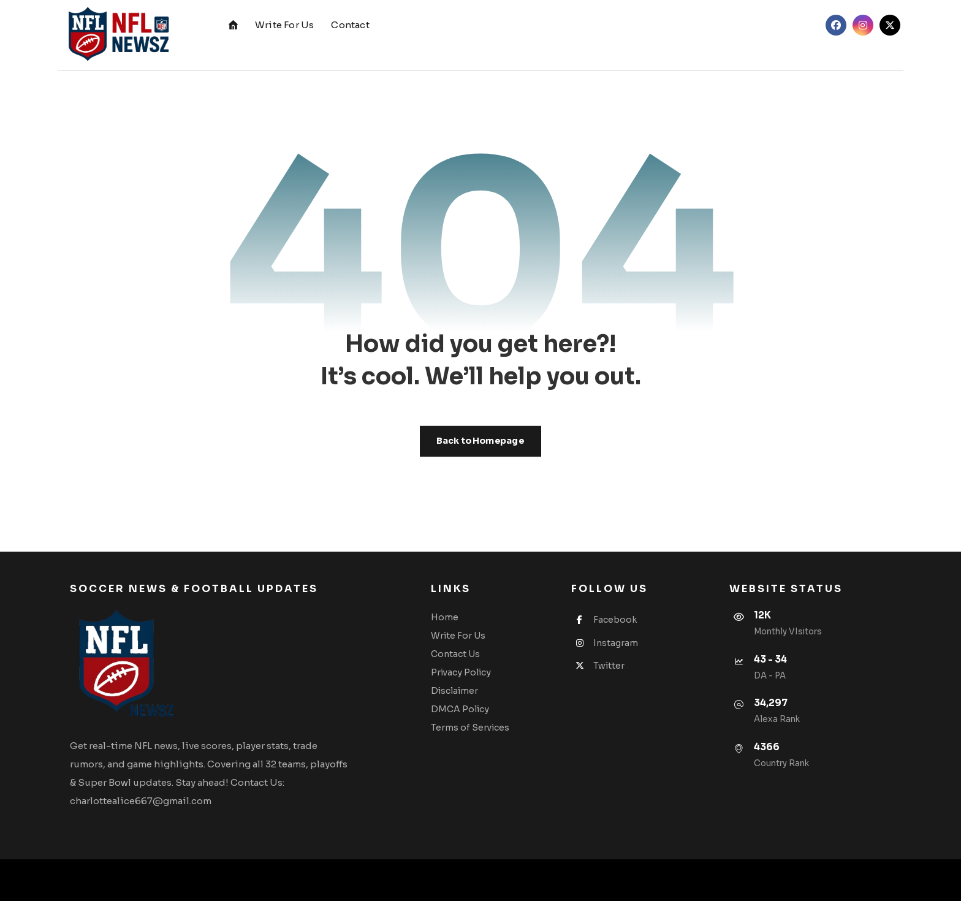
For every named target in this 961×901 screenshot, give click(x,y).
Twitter (598, 665)
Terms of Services (470, 727)
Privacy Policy (461, 672)
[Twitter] (889, 25)
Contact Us (455, 654)
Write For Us (458, 635)
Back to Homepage (480, 441)
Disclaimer (454, 690)
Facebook (604, 619)
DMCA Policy (460, 709)
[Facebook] (836, 25)
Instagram (604, 642)
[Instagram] (863, 25)
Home (444, 617)
